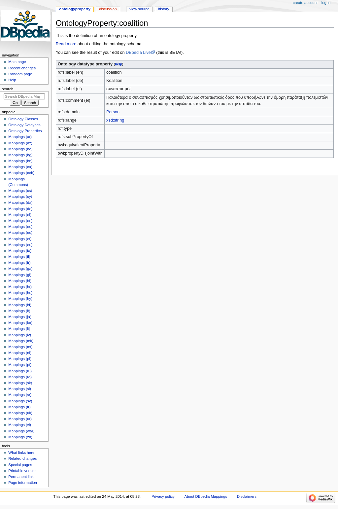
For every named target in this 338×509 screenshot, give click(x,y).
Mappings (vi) (19, 425)
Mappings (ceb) (21, 173)
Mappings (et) (19, 239)
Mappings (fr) (19, 263)
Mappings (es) (20, 233)
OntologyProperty (74, 9)
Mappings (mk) (20, 341)
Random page (20, 74)
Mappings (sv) (20, 401)
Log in (325, 3)
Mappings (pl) (19, 359)
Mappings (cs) (20, 191)
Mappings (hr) (20, 287)
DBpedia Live (138, 52)
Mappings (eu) (20, 245)
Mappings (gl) (19, 275)
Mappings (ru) (20, 371)
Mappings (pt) (19, 365)
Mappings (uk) (20, 413)
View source (139, 9)
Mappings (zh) (20, 437)
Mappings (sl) (19, 389)
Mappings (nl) (19, 353)
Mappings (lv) (19, 335)
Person (112, 112)
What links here (21, 452)
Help (12, 80)
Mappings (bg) (20, 155)
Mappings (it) (19, 311)
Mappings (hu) (20, 293)
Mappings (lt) (19, 329)
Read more (66, 44)
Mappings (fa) (19, 251)
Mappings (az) (20, 143)
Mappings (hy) (20, 299)
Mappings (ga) (20, 269)
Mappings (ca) (20, 167)
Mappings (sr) (19, 395)
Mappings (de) (20, 209)
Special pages (20, 465)
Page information (22, 483)
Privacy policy (163, 496)
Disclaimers (246, 496)
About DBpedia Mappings (206, 496)
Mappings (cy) (20, 197)
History (163, 9)
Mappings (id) (19, 305)
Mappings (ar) (20, 137)
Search (8, 89)
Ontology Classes (23, 119)
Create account (305, 3)
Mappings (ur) (20, 419)
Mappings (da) (20, 202)
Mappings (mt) (20, 347)
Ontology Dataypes (24, 125)
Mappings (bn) (20, 161)
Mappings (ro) (20, 377)
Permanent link (20, 477)
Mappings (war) (21, 431)
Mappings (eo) (20, 227)
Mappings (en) (20, 221)
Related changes (22, 458)
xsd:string (115, 120)
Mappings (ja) (19, 317)
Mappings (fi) (19, 257)
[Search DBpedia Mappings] (24, 96)
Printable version (22, 471)
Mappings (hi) (19, 281)
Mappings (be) (20, 149)
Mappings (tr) (19, 407)
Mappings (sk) (20, 383)
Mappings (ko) (20, 323)
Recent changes (22, 68)
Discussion (108, 9)
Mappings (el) (19, 215)
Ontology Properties (25, 131)
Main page (17, 62)
